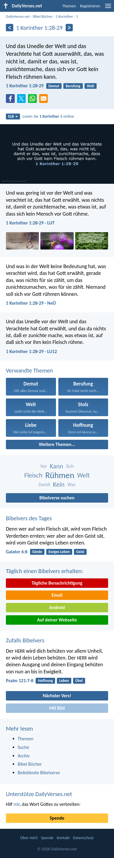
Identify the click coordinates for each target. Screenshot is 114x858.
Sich (70, 466)
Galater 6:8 (16, 551)
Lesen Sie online (48, 116)
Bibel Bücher (42, 16)
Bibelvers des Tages (29, 518)
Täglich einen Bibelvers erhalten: (44, 571)
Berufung (73, 86)
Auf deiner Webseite (57, 620)
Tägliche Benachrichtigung (57, 583)
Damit (44, 484)
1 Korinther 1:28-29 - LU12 (31, 351)
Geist (80, 551)
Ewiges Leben (59, 551)
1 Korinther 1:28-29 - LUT (30, 223)
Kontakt (63, 837)
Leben (64, 680)
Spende (57, 818)
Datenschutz (83, 837)
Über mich (29, 837)
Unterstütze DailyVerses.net (39, 794)
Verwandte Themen (29, 370)
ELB (13, 116)
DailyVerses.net (18, 16)
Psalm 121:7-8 (19, 680)
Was (71, 484)
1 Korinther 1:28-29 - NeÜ (31, 303)
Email (57, 595)
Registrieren (90, 6)
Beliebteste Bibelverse (39, 772)
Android (57, 607)
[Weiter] (69, 27)
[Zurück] (9, 27)
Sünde (37, 551)
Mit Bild (57, 708)
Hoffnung (45, 680)
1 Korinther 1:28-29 (25, 85)
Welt (91, 86)
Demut (53, 86)
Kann (56, 466)
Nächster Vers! (57, 695)
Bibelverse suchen (57, 498)
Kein (59, 484)
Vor (43, 466)
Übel (79, 680)
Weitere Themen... (57, 444)
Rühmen (59, 475)
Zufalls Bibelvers (25, 640)
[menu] (108, 8)
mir (17, 804)
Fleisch (33, 475)
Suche (23, 747)
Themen (69, 6)
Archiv (24, 756)
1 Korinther (64, 16)
